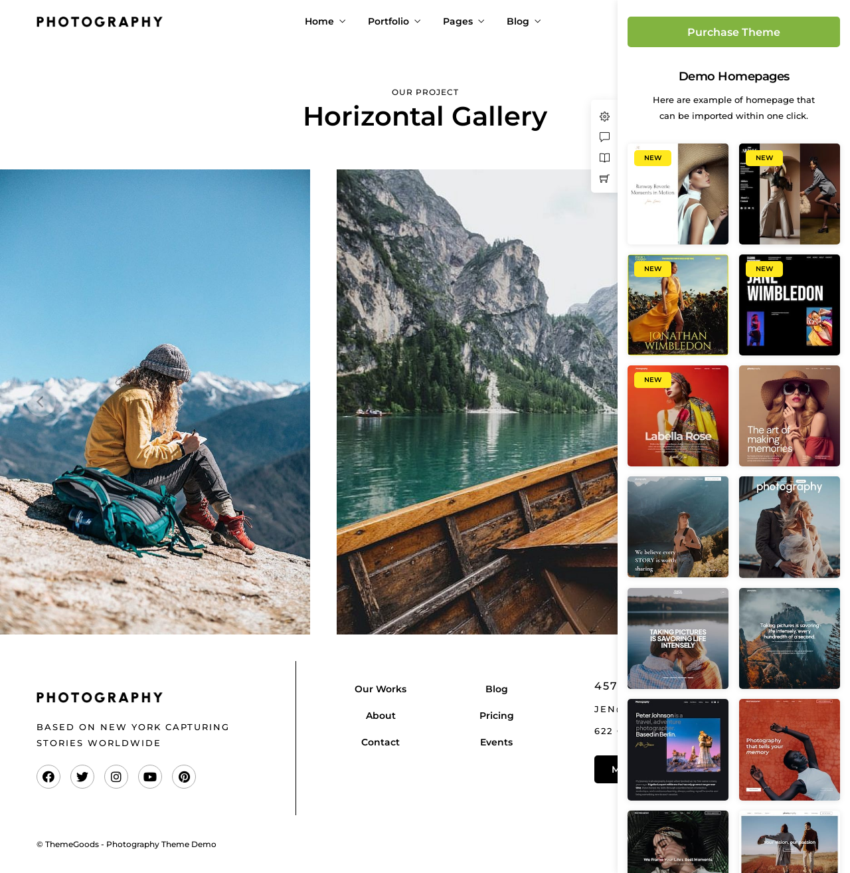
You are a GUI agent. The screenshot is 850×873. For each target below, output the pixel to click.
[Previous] (41, 402)
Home (319, 21)
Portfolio (388, 21)
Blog (518, 21)
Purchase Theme (733, 32)
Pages (458, 21)
